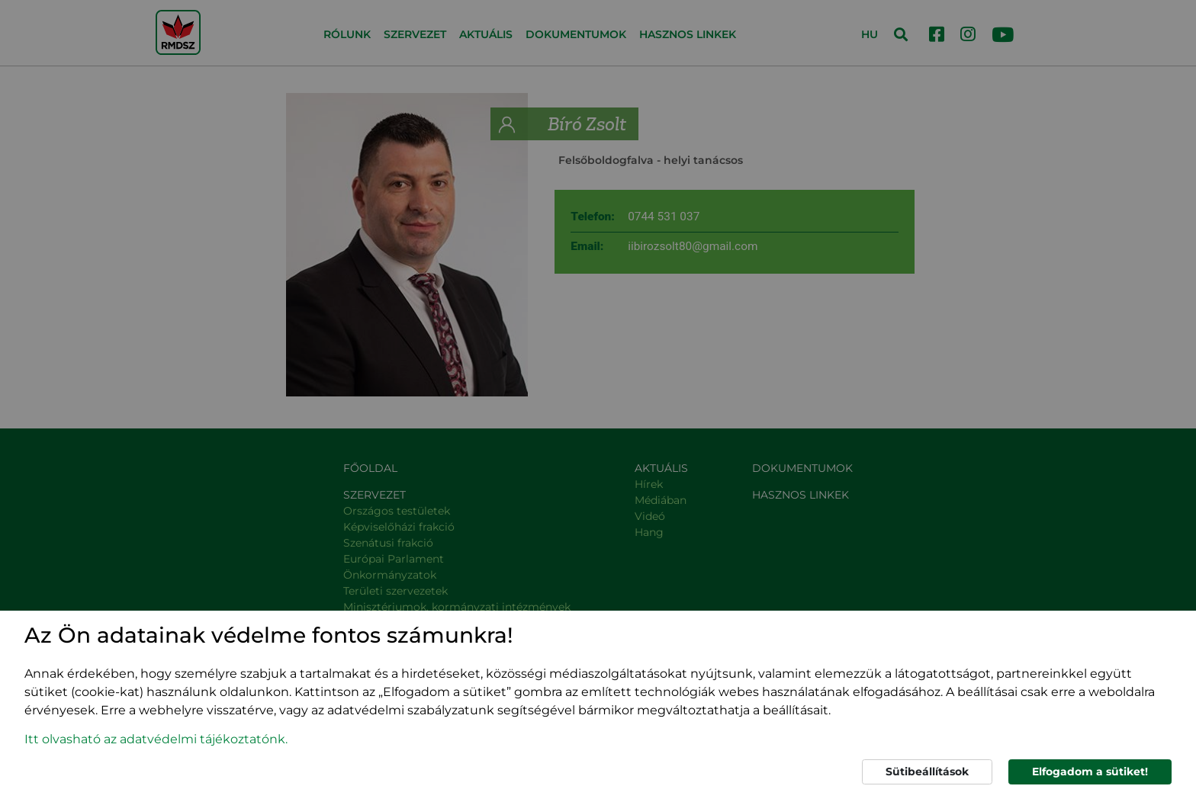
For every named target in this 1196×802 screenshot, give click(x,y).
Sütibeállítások (927, 771)
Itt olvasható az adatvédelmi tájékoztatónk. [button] (156, 739)
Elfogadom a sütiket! (1090, 771)
